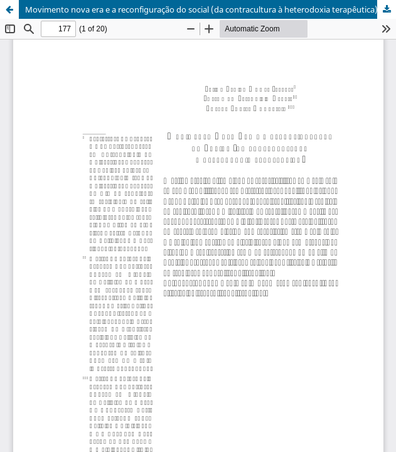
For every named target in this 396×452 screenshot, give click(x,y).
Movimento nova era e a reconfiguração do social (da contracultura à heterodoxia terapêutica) (201, 9)
